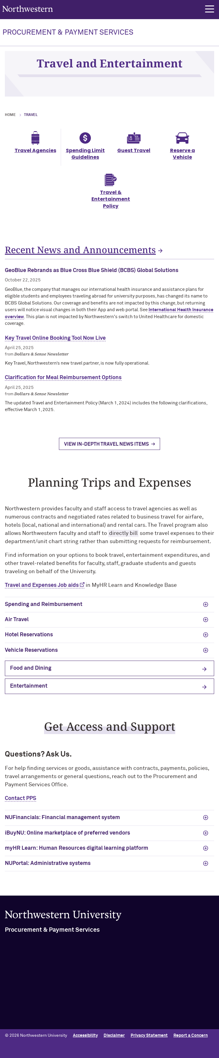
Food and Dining (30, 673)
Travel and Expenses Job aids (42, 591)
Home (10, 115)
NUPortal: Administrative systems (48, 869)
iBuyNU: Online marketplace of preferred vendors (67, 838)
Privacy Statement (149, 1035)
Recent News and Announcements (80, 249)
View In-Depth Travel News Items (106, 449)
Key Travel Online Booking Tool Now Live (55, 343)
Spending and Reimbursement (43, 610)
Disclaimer (114, 1035)
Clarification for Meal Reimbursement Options (63, 383)
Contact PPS (20, 804)
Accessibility (85, 1035)
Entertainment (28, 691)
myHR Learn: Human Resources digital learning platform (76, 853)
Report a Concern (190, 1035)
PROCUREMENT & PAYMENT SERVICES (67, 32)
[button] (209, 9)
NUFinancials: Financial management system (62, 823)
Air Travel (17, 625)
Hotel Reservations (29, 640)
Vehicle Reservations (31, 655)
